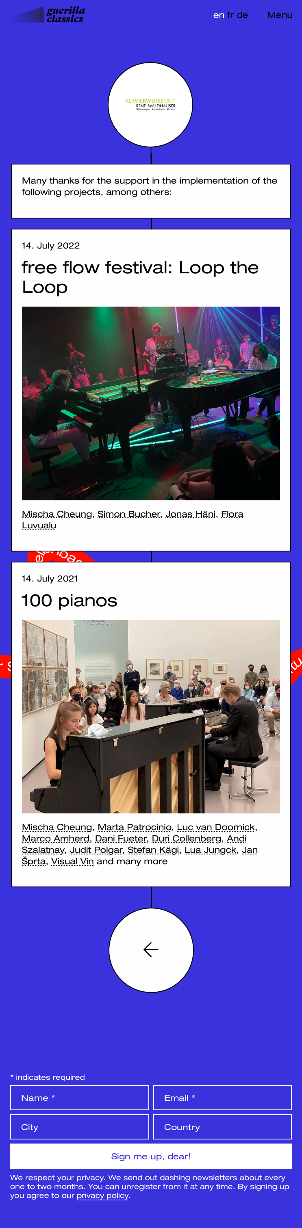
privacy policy (102, 1195)
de (242, 14)
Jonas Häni (190, 513)
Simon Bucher (129, 513)
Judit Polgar (96, 849)
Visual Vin (72, 861)
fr (230, 14)
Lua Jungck (210, 849)
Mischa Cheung (57, 513)
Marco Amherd (55, 838)
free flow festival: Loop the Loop (140, 277)
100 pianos (69, 600)
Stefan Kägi (153, 849)
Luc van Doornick (215, 827)
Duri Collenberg (186, 838)
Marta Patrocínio (134, 827)
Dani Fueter (120, 838)
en (219, 14)
